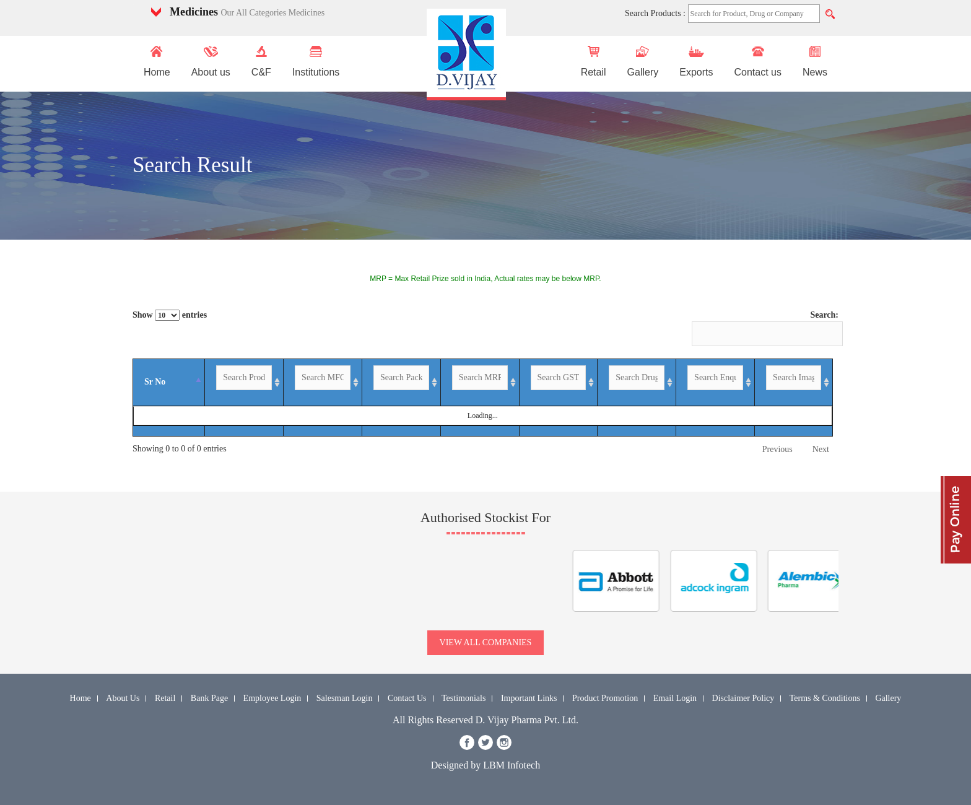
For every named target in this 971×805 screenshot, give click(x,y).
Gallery (643, 61)
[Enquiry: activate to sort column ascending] (778, 382)
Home (157, 61)
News (815, 61)
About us (210, 61)
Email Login (675, 698)
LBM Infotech (511, 765)
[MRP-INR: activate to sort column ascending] (528, 382)
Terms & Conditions (825, 698)
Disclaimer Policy (743, 698)
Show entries (170, 315)
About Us (122, 698)
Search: (765, 328)
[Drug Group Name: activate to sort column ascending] (694, 382)
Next (820, 449)
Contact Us (407, 698)
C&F (261, 61)
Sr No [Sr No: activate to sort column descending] (149, 381)
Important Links (529, 698)
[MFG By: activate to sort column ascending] (363, 382)
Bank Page (209, 698)
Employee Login (272, 698)
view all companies (486, 642)
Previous (777, 449)
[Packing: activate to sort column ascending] (462, 382)
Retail (593, 61)
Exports (696, 61)
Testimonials (464, 698)
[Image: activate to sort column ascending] (814, 382)
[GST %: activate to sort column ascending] (595, 382)
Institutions (315, 61)
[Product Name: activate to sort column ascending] (233, 382)
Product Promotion (605, 698)
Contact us (757, 61)
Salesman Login (344, 698)
